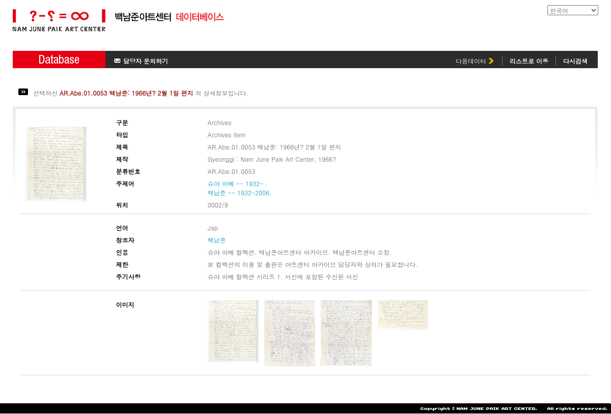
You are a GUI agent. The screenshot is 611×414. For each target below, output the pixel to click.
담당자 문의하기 (141, 60)
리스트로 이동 (529, 60)
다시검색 (575, 60)
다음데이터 (475, 60)
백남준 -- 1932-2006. (240, 192)
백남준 (217, 239)
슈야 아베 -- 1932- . (238, 183)
